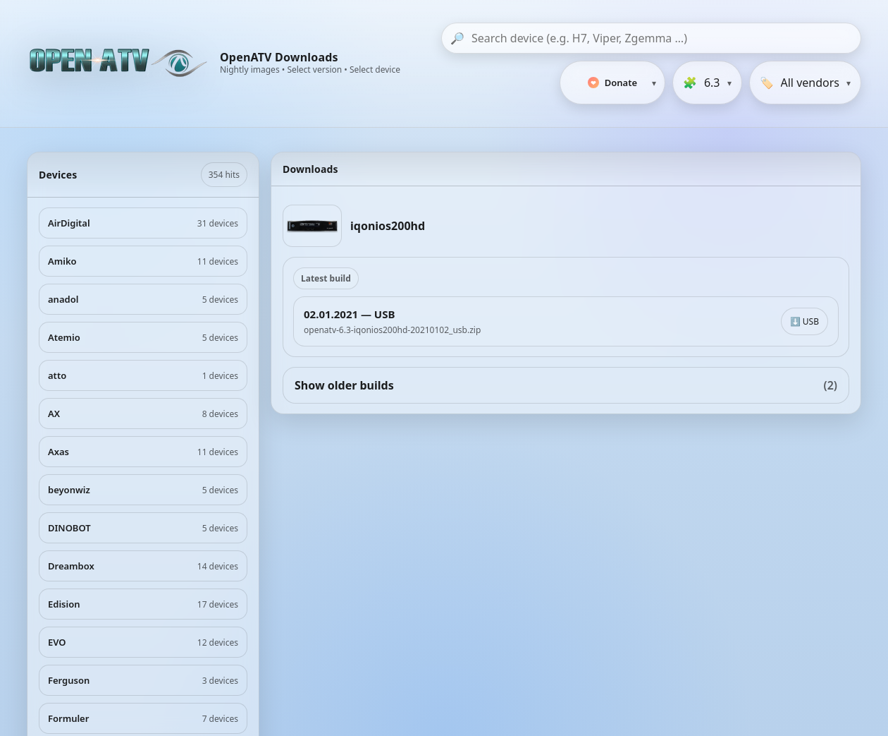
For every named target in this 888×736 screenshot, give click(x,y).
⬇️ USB (804, 321)
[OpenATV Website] (120, 63)
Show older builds (566, 385)
